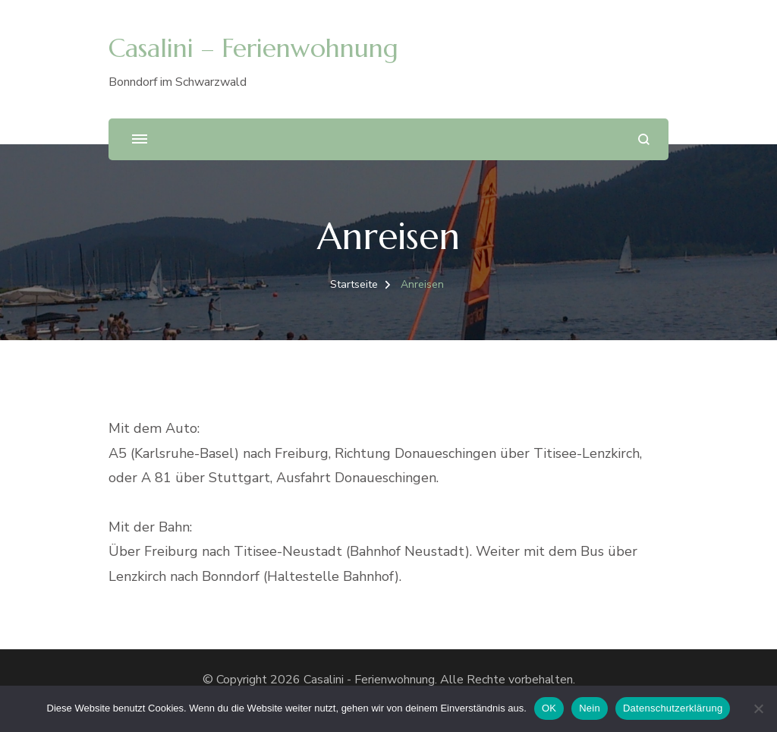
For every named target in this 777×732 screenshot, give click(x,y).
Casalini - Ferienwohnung (369, 679)
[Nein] (758, 708)
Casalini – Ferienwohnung (253, 48)
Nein (589, 708)
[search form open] (644, 139)
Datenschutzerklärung (672, 708)
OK (549, 708)
